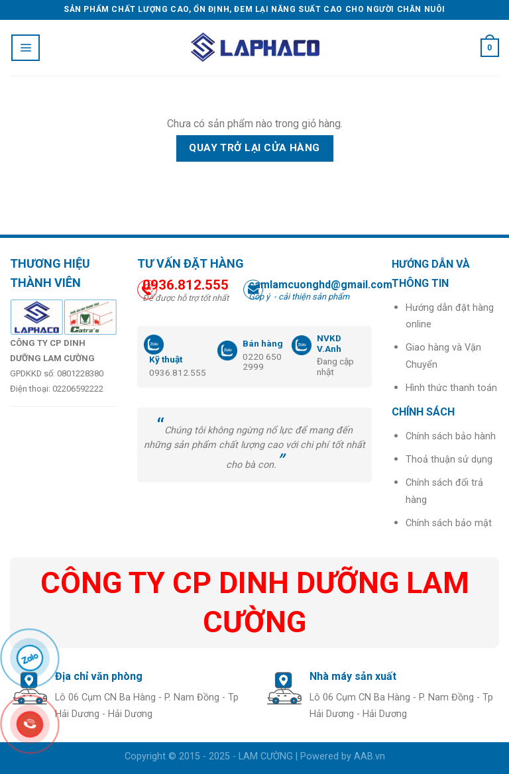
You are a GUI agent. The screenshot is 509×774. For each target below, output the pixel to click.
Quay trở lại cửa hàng (254, 148)
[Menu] (25, 47)
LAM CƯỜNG (266, 756)
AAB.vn (369, 756)
